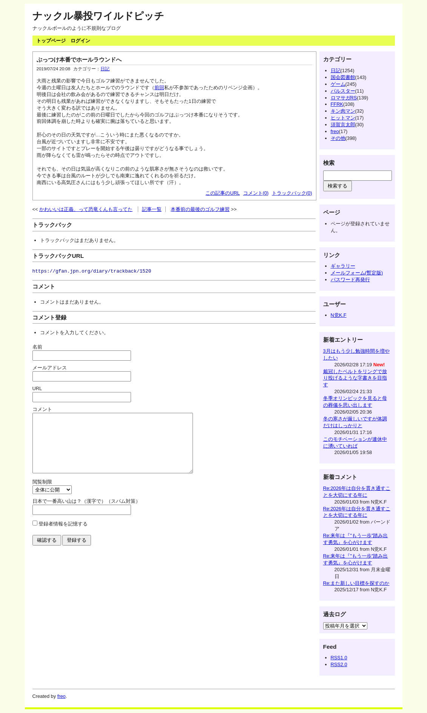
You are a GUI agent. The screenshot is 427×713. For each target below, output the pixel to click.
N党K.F (339, 315)
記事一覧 (152, 209)
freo (335, 131)
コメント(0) (256, 193)
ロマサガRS (344, 98)
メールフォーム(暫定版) (357, 273)
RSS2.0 (339, 664)
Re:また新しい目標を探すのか (356, 583)
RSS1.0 (339, 657)
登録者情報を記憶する (63, 535)
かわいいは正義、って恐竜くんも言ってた (86, 209)
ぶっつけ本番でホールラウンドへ (79, 59)
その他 (338, 138)
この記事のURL (222, 193)
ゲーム (338, 84)
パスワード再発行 (350, 279)
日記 (104, 69)
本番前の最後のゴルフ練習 (200, 209)
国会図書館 (343, 77)
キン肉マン (343, 111)
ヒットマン (343, 118)
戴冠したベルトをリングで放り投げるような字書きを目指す (355, 378)
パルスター (343, 91)
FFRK (337, 104)
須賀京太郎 (343, 124)
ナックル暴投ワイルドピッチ (98, 16)
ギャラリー (343, 266)
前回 (159, 87)
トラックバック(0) (292, 193)
